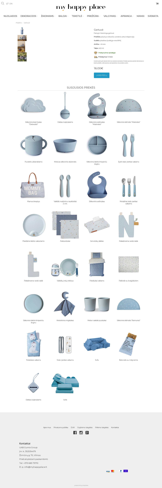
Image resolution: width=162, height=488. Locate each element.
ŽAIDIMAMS (48, 16)
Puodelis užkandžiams (33, 162)
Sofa (97, 360)
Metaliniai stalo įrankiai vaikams (128, 202)
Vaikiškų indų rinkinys (65, 281)
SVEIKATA (153, 16)
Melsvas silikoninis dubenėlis (65, 162)
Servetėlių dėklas (97, 241)
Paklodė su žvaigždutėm (128, 281)
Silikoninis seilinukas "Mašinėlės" (97, 123)
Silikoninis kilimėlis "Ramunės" (128, 320)
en (11, 4)
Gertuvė (27, 23)
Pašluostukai (65, 241)
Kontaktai (115, 427)
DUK (73, 427)
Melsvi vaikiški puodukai (97, 320)
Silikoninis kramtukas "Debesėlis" (33, 123)
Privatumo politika (61, 427)
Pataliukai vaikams (97, 281)
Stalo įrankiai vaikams (65, 360)
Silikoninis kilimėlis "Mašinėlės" (128, 122)
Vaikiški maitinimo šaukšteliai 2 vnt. (65, 202)
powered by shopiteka (81, 485)
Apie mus (47, 427)
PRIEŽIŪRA (93, 16)
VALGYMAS (110, 16)
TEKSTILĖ (78, 16)
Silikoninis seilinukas (97, 201)
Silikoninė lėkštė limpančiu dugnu (97, 163)
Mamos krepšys (33, 201)
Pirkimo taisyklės (101, 427)
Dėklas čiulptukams (65, 122)
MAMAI (140, 16)
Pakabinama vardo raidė (128, 241)
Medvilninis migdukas (65, 320)
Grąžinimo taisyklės (84, 427)
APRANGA (127, 16)
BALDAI (63, 16)
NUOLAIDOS (10, 16)
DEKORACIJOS (29, 16)
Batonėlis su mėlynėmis (128, 360)
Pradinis (19, 23)
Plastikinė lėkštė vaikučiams (33, 241)
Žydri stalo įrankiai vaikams (128, 162)
